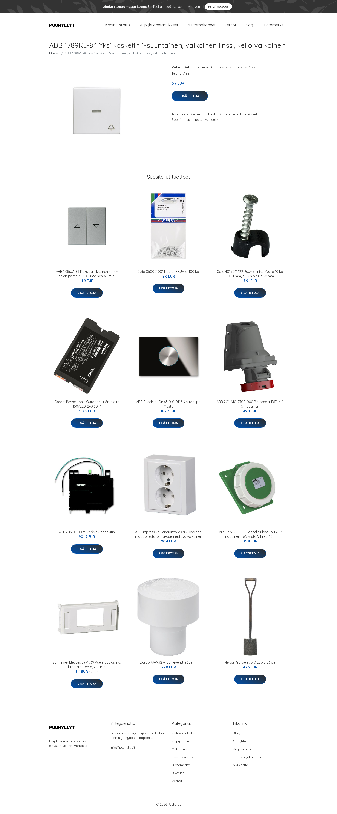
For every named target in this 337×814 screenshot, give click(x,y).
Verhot (230, 26)
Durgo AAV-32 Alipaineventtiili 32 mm (168, 664)
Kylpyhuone (180, 743)
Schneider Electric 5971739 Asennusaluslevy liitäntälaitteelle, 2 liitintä (87, 666)
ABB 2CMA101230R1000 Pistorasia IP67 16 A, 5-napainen (250, 406)
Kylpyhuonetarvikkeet (158, 26)
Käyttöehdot (242, 751)
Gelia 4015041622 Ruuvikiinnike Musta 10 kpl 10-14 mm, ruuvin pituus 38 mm (250, 276)
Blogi (249, 26)
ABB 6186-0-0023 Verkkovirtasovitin (87, 534)
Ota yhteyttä (242, 743)
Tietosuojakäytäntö (247, 759)
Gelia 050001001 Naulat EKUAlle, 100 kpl (168, 274)
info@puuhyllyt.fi (122, 750)
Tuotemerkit (272, 26)
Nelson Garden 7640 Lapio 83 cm (250, 664)
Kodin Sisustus (117, 26)
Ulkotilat (178, 775)
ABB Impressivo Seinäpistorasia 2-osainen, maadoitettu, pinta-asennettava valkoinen (168, 536)
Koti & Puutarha (183, 735)
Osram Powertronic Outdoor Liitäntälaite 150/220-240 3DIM (86, 406)
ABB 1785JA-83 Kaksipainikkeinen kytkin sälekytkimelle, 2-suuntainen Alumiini (87, 276)
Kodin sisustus (221, 69)
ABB (251, 69)
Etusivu (54, 55)
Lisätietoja (190, 98)
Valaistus (240, 69)
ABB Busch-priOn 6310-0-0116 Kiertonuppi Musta (168, 406)
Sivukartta (240, 767)
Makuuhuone (181, 751)
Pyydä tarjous (218, 6)
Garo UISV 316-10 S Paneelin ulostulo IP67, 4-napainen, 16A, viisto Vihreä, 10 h (250, 536)
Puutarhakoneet (201, 26)
